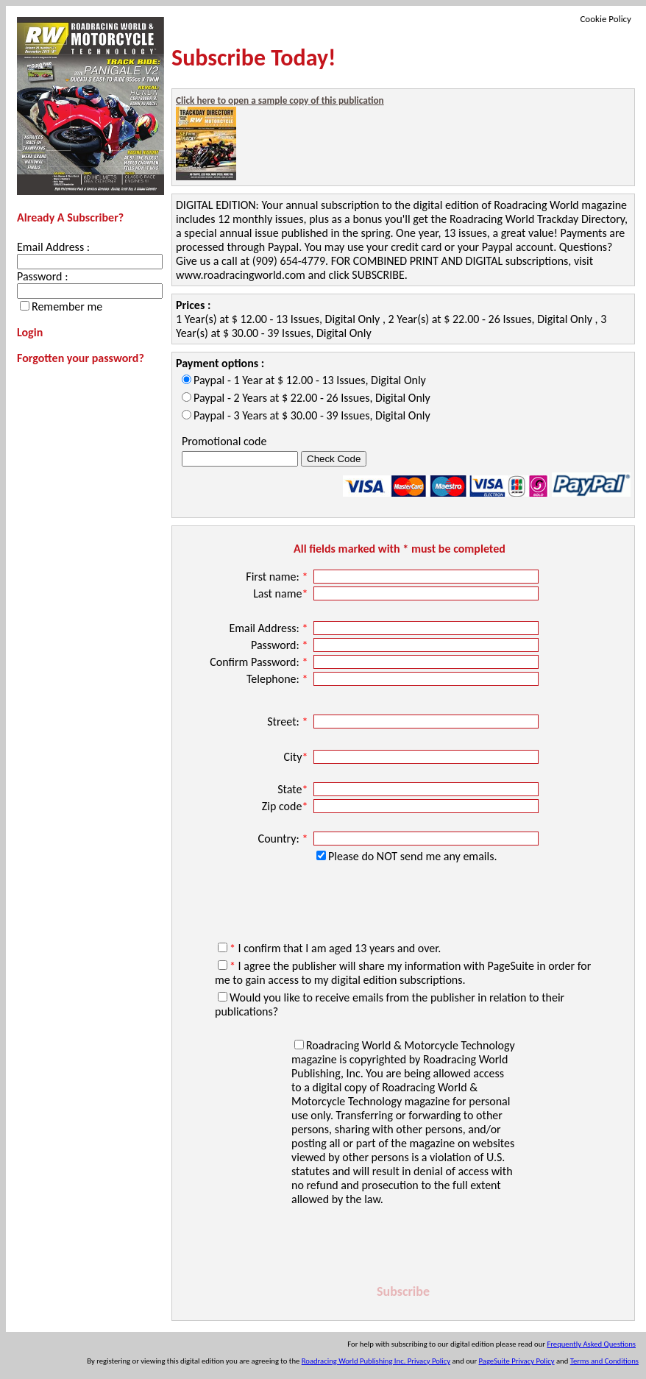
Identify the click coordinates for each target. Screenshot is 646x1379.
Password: (280, 645)
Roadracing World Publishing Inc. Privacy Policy (376, 1361)
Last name (281, 593)
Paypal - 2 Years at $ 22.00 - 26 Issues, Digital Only (312, 398)
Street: (288, 722)
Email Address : (53, 247)
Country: (284, 839)
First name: (278, 577)
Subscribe (403, 1291)
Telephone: (278, 679)
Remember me (67, 306)
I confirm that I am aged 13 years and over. (335, 948)
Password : (42, 276)
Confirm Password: (260, 662)
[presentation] (403, 1237)
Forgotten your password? (80, 358)
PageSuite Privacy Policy (517, 1361)
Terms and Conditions (604, 1361)
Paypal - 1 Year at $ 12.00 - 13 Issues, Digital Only (310, 380)
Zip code (286, 806)
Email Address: (269, 628)
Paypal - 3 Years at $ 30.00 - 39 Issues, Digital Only (312, 415)
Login (30, 332)
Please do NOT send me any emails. (412, 856)
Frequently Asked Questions (591, 1344)
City (297, 757)
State (293, 789)
